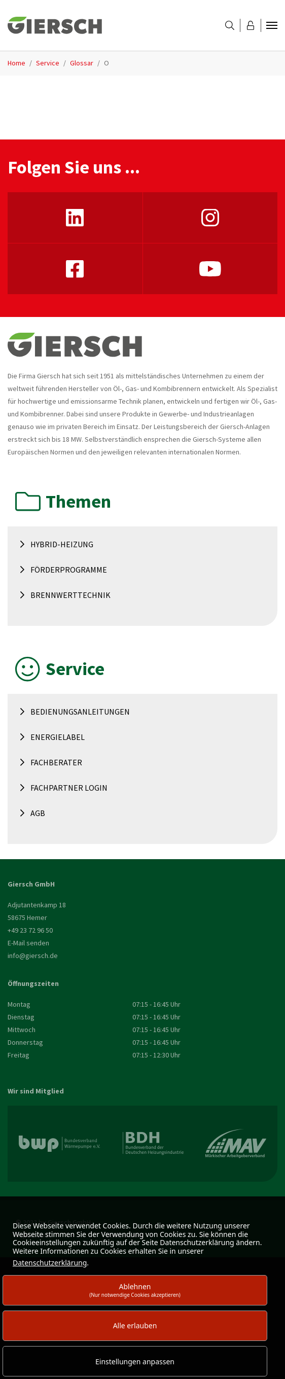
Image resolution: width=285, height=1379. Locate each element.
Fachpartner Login (69, 788)
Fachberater (56, 762)
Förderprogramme (68, 569)
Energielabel (57, 737)
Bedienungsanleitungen (80, 711)
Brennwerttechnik (70, 595)
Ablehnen (135, 1290)
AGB (37, 813)
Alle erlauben (135, 1325)
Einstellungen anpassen (134, 1361)
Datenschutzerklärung (50, 1262)
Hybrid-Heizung (61, 544)
